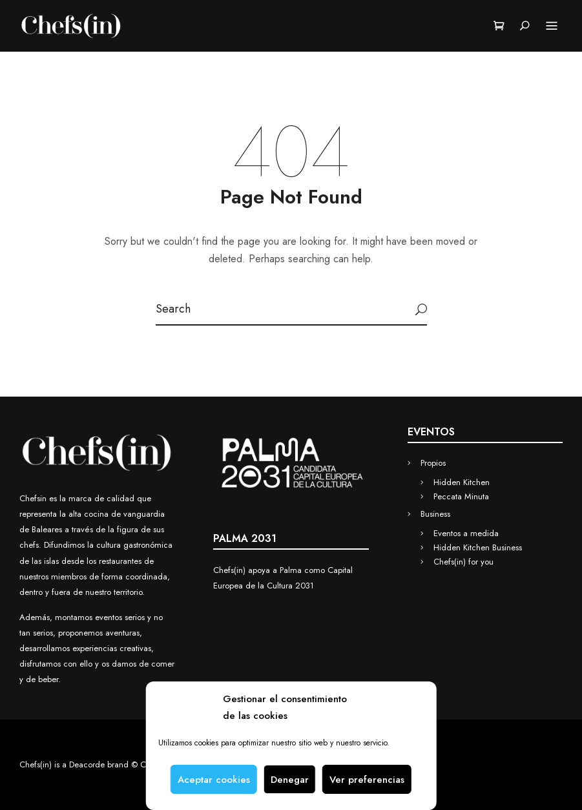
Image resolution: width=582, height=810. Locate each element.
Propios (433, 463)
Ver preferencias (366, 780)
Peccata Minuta (461, 496)
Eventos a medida (466, 533)
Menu (552, 26)
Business (435, 514)
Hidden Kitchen (461, 482)
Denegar (290, 780)
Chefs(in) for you (463, 562)
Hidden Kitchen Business (477, 547)
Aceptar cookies (214, 780)
